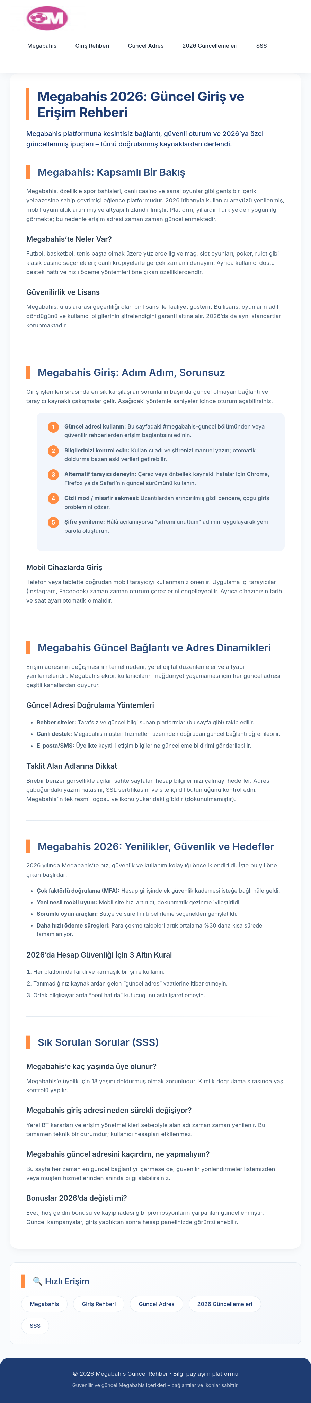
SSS (261, 45)
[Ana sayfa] (48, 18)
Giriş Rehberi (92, 45)
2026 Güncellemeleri (210, 45)
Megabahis (41, 45)
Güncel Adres (145, 45)
